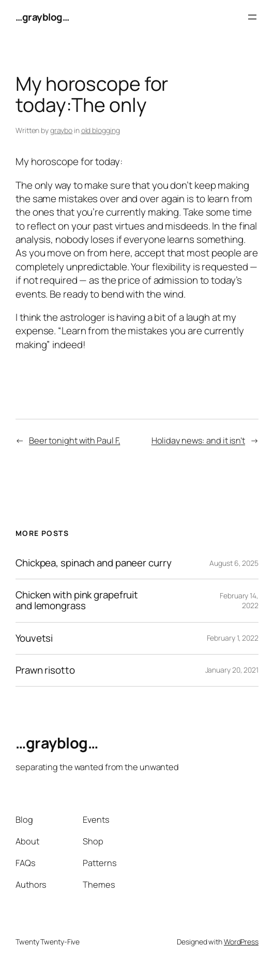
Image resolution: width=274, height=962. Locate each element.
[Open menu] (252, 17)
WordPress (241, 942)
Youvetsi (34, 638)
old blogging (100, 130)
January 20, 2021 (231, 670)
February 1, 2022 (232, 638)
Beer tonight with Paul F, (74, 440)
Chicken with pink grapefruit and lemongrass (77, 600)
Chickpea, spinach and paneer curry (94, 563)
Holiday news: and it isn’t (198, 440)
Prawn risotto (45, 670)
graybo (61, 130)
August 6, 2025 (233, 563)
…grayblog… (42, 17)
